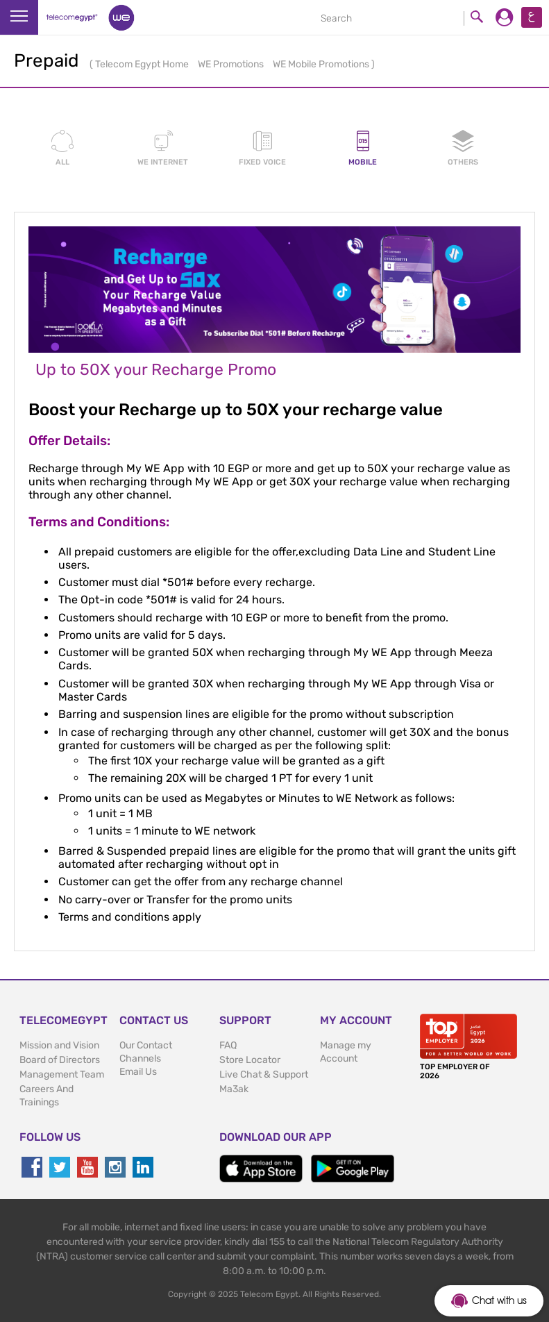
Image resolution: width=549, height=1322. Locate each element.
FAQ (228, 1045)
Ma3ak (233, 1089)
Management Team (61, 1074)
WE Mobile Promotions (322, 64)
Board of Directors (59, 1060)
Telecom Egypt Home (143, 64)
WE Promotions (232, 64)
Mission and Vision (59, 1045)
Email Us (138, 1072)
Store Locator (249, 1060)
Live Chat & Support (263, 1074)
